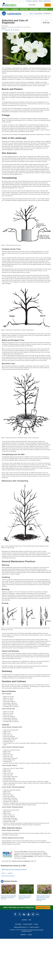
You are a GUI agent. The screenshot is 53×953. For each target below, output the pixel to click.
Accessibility (18, 924)
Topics (6, 9)
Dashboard (23, 934)
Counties (14, 9)
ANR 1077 (4, 873)
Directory (24, 9)
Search (48, 5)
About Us (44, 9)
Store (41, 1)
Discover (35, 1)
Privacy (36, 924)
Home (31, 13)
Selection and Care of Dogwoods (8, 875)
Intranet (30, 934)
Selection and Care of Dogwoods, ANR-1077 (15, 869)
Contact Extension (42, 907)
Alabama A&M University (20, 927)
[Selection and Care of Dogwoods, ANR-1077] (2, 869)
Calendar (29, 1)
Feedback (24, 919)
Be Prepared (47, 1)
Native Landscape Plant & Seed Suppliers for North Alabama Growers (43, 897)
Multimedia (34, 9)
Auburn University (34, 927)
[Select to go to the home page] (9, 4)
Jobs (30, 919)
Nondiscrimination (27, 924)
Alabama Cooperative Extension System (33, 929)
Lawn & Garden (38, 13)
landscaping (10, 873)
